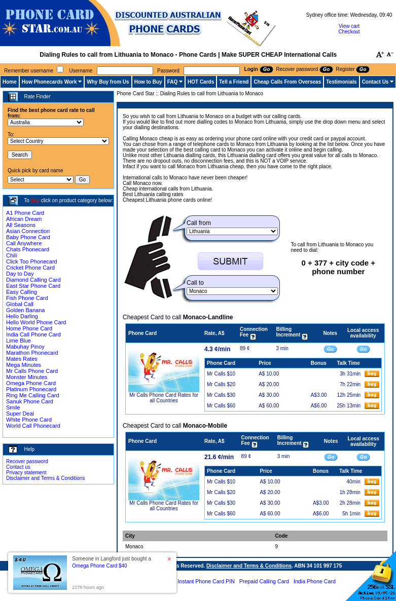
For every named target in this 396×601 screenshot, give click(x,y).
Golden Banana (25, 310)
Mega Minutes (23, 365)
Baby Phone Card (28, 237)
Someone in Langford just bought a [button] (111, 562)
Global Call (19, 304)
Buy (35, 200)
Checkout (348, 31)
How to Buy (148, 82)
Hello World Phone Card (36, 322)
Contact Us (375, 82)
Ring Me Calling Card (32, 395)
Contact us (18, 467)
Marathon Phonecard (32, 353)
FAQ (172, 82)
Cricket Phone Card (30, 268)
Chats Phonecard (27, 249)
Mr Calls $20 (221, 384)
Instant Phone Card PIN (206, 581)
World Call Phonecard (33, 426)
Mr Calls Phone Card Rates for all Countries (163, 397)
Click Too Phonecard (31, 261)
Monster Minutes (26, 377)
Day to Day (19, 274)
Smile (13, 407)
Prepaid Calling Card (264, 581)
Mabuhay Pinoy (25, 347)
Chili (11, 255)
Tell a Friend (233, 82)
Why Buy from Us (108, 82)
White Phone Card (29, 420)
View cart (349, 26)
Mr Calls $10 (221, 374)
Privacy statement (26, 472)
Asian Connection (28, 231)
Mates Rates (22, 359)
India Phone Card (315, 581)
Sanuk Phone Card (29, 401)
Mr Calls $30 (221, 395)
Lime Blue (18, 340)
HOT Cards (201, 82)
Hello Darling (22, 316)
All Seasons (20, 225)
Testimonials (341, 82)
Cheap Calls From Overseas (287, 82)
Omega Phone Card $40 (99, 566)
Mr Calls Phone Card (32, 371)
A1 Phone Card (25, 213)
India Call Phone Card (33, 334)
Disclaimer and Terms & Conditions (45, 478)
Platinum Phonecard (31, 389)
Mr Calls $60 (221, 405)
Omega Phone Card (31, 383)
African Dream (24, 219)
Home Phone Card (29, 328)
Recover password (27, 461)
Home (10, 82)
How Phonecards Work (49, 82)
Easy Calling (21, 292)
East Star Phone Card (33, 286)
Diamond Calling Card (33, 280)
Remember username (28, 70)
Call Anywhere (24, 243)
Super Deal (20, 413)
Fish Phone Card (27, 298)
